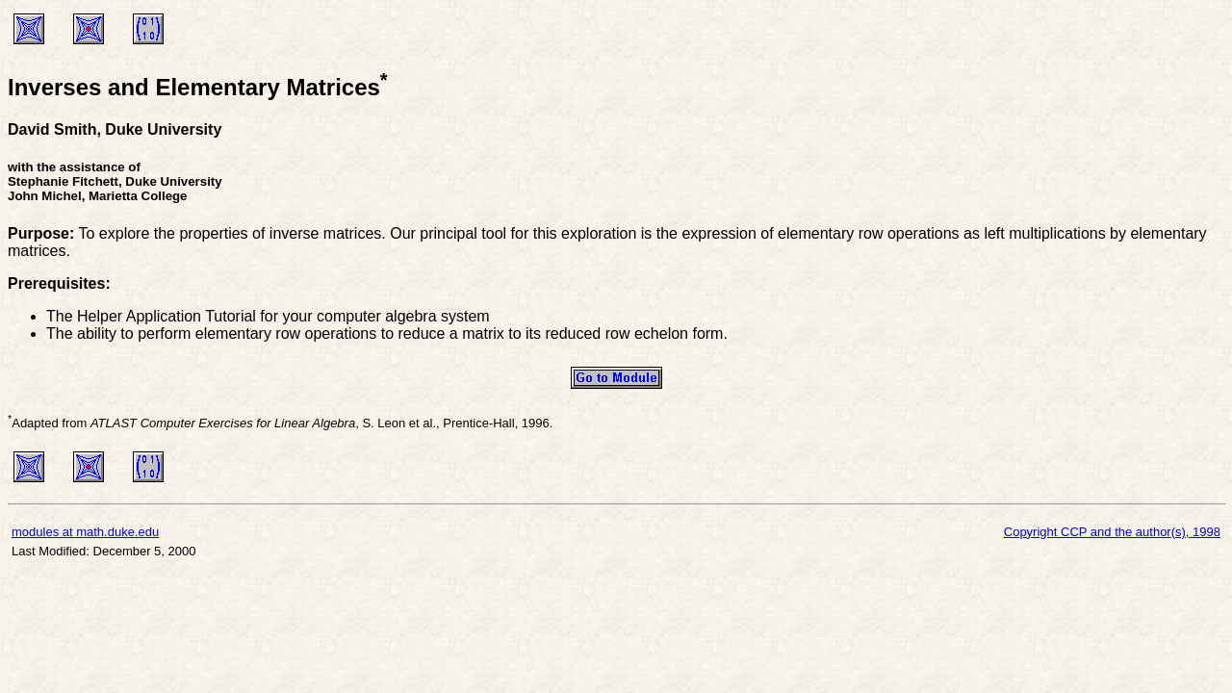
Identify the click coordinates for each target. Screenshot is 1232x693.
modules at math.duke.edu (85, 532)
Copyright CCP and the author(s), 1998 (1112, 532)
